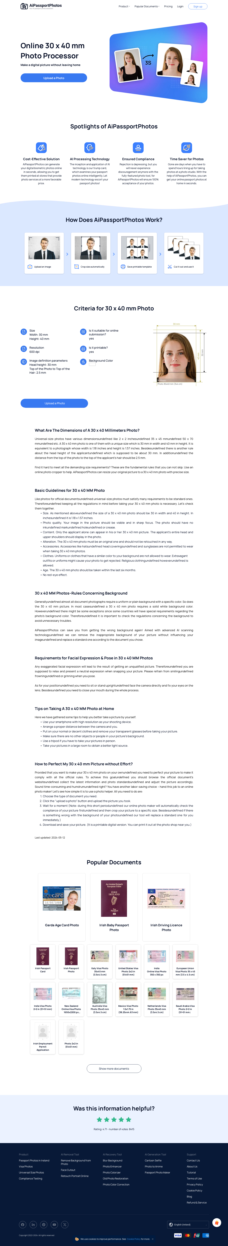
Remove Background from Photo (76, 1162)
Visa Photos (26, 1166)
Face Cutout (68, 1170)
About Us (192, 1166)
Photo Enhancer (112, 1166)
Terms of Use (194, 1178)
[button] (124, 6)
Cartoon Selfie (153, 1160)
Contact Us (193, 1160)
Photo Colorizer (112, 1172)
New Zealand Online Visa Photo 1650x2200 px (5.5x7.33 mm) (71, 1009)
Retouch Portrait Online (75, 1176)
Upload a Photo (53, 78)
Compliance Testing (30, 1178)
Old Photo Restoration (115, 1178)
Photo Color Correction (116, 1184)
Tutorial (191, 1172)
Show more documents (114, 1068)
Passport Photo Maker (157, 1172)
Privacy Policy (195, 1184)
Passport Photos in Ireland (34, 1160)
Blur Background (112, 1160)
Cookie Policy (194, 1190)
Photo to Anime (154, 1166)
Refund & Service (197, 1202)
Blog (189, 1196)
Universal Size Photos (31, 1172)
